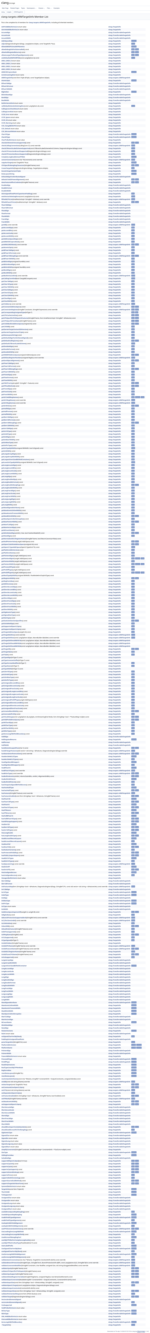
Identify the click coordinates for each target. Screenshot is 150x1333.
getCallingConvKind (8, 278)
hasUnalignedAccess (8, 875)
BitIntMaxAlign (6, 95)
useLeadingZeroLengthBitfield (12, 1234)
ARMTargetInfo (18, 12)
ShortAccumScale (7, 1110)
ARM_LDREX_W (6, 69)
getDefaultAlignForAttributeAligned (14, 338)
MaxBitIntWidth (7, 1011)
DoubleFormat (6, 188)
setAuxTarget (6, 1084)
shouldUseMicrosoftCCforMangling (14, 1130)
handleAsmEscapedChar (10, 748)
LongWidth (5, 1000)
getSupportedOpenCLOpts (11, 626)
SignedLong (5, 1141)
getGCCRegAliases (8, 400)
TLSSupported (6, 1195)
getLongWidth (6, 505)
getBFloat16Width (7, 259)
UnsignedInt (6, 1200)
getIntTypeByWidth (8, 448)
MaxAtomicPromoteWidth (10, 1008)
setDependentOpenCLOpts (11, 1093)
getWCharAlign (6, 722)
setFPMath (5, 1099)
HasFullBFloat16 (7, 816)
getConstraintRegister (9, 310)
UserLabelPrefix (7, 1246)
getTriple (4, 655)
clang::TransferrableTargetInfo (119, 32)
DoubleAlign (5, 185)
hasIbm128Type (7, 827)
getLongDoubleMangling (10, 485)
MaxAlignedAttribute (9, 1002)
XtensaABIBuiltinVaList (9, 1319)
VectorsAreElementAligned (11, 1299)
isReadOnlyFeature (8, 929)
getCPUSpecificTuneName (10, 321)
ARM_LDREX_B (6, 61)
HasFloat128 (5, 799)
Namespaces (31, 8)
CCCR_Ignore (6, 117)
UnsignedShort (6, 1209)
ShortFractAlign (7, 1118)
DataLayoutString (7, 174)
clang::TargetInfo (114, 27)
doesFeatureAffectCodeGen (11, 182)
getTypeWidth (6, 669)
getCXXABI (5, 327)
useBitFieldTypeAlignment (11, 1220)
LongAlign (5, 977)
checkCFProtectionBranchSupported (14, 151)
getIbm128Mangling (8, 423)
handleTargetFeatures (9, 751)
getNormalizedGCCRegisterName (13, 539)
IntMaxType (5, 901)
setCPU (4, 1090)
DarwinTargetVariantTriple (11, 171)
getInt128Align (6, 428)
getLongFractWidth (8, 496)
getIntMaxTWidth (7, 440)
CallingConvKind (7, 112)
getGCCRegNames (8, 403)
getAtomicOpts (6, 247)
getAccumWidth (7, 236)
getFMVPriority (6, 383)
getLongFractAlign (8, 491)
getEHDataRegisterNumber (11, 358)
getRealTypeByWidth (9, 575)
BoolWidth (5, 100)
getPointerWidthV (8, 564)
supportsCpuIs (6, 1167)
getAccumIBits (6, 230)
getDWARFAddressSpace (10, 355)
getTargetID (5, 649)
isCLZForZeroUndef (8, 920)
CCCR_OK (4, 120)
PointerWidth (6, 1053)
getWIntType (6, 731)
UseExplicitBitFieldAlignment (12, 1223)
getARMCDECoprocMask (10, 242)
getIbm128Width (7, 426)
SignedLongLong (7, 1144)
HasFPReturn (6, 810)
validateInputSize (7, 1282)
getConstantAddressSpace (11, 307)
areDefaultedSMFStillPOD (10, 58)
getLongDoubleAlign (8, 479)
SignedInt (5, 1138)
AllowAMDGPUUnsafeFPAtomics (13, 47)
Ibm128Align (6, 881)
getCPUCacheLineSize (9, 315)
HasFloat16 (5, 804)
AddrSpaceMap (6, 41)
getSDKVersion (6, 584)
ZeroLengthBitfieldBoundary (11, 1322)
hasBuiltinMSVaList (8, 782)
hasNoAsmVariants (8, 850)
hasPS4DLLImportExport (10, 855)
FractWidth (5, 222)
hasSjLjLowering (7, 864)
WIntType (4, 1314)
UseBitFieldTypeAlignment (11, 1217)
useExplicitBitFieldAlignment (11, 1226)
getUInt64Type (6, 674)
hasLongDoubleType (8, 836)
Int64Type (5, 895)
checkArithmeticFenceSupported (13, 143)
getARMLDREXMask (8, 245)
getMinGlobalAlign (8, 533)
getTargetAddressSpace (10, 632)
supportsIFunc (6, 1175)
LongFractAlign (6, 988)
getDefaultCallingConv (9, 341)
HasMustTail (5, 844)
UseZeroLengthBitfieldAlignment (13, 1254)
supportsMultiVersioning (10, 1178)
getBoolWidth (6, 273)
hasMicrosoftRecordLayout (11, 841)
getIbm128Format (8, 420)
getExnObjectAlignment (10, 360)
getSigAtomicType (8, 612)
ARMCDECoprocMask (9, 72)
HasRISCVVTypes (7, 858)
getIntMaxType (7, 442)
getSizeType (5, 618)
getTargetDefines (7, 638)
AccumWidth (6, 38)
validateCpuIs (6, 1268)
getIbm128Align (7, 417)
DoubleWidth (6, 191)
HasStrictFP (5, 867)
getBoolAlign (6, 270)
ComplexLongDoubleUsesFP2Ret (13, 157)
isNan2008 (5, 926)
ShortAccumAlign (7, 1107)
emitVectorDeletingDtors (10, 196)
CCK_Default (5, 129)
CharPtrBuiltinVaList (8, 140)
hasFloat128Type (7, 802)
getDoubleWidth (7, 352)
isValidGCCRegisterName (10, 952)
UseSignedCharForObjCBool (11, 1249)
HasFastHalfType (7, 788)
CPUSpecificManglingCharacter (12, 165)
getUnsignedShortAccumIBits (12, 703)
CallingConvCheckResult (10, 109)
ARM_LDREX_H (6, 66)
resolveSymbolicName (9, 1079)
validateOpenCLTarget (9, 1285)
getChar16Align (7, 281)
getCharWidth (6, 301)
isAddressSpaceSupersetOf (11, 912)
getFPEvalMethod (7, 386)
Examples (57, 8)
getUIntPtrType (7, 680)
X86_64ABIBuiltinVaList (9, 1316)
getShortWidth (6, 609)
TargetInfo (5, 1189)
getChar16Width (7, 287)
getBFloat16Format (8, 253)
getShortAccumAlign (8, 587)
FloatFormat (5, 213)
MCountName (6, 1022)
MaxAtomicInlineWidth (9, 1005)
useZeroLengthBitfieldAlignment (13, 1257)
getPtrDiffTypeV (7, 573)
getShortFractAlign (8, 601)
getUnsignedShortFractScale (11, 708)
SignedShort (5, 1147)
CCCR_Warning (6, 123)
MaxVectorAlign (7, 1019)
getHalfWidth (6, 414)
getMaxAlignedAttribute (10, 508)
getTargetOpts (6, 652)
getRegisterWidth (7, 578)
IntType (4, 906)
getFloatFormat (7, 377)
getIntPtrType (6, 445)
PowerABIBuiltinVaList (9, 1056)
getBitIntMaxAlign (8, 264)
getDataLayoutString (9, 335)
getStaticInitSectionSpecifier (11, 621)
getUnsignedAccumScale (10, 686)
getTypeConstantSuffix (9, 660)
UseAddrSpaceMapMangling (11, 1215)
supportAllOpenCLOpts (9, 1161)
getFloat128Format (8, 366)
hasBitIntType (6, 773)
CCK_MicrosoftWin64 (8, 131)
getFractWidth (6, 394)
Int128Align (5, 889)
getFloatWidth (6, 380)
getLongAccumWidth (9, 474)
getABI (3, 225)
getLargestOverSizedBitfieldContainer (15, 459)
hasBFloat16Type (7, 771)
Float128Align (6, 205)
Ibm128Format (6, 884)
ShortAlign (5, 1116)
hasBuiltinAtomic (7, 776)
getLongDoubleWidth (9, 488)
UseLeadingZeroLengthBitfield (12, 1232)
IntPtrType (5, 903)
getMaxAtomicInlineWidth (11, 510)
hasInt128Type (6, 830)
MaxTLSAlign (6, 1017)
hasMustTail (5, 847)
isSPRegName (6, 935)
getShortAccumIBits (8, 590)
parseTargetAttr (7, 1042)
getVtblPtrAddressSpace (10, 720)
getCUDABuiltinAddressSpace (12, 324)
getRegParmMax (7, 581)
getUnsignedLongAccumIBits (12, 691)
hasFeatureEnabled (8, 796)
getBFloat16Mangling (9, 256)
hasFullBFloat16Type (8, 819)
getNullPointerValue (8, 541)
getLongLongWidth (8, 502)
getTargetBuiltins (7, 635)
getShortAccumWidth (9, 595)
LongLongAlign (6, 994)
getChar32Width (7, 295)
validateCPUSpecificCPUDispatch (13, 1271)
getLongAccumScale (8, 471)
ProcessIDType (6, 1059)
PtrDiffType (5, 1062)
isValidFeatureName (8, 949)
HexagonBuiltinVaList (9, 878)
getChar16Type (6, 284)
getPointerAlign (7, 556)
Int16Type (5, 892)
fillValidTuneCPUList (8, 202)
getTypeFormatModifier (10, 663)
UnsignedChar (6, 1198)
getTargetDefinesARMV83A (11, 646)
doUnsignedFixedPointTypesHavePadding (16, 194)
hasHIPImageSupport (9, 821)
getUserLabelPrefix (8, 714)
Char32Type (5, 137)
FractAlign (5, 219)
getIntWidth (5, 451)
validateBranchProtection (10, 1263)
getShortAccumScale (8, 592)
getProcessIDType (7, 567)
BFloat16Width (6, 89)
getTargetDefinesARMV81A (11, 640)
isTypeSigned (6, 940)
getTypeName (6, 666)
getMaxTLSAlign (7, 525)
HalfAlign (4, 737)
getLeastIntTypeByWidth (10, 462)
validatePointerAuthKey (10, 1294)
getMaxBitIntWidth (8, 516)
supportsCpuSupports (9, 1169)
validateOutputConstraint (10, 1288)
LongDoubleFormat (8, 983)
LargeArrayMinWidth (9, 963)
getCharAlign (6, 298)
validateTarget (6, 1297)
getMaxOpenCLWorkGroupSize (12, 519)
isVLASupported (7, 957)
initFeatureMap (7, 887)
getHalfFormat (6, 411)
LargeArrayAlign (7, 960)
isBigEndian (5, 915)
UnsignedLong (6, 1203)
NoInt (3, 1034)
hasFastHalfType (7, 790)
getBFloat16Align (7, 250)
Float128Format (7, 208)
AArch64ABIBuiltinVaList (10, 30)
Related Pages (14, 8)
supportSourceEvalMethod (11, 1181)
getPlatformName (8, 553)
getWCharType (6, 725)
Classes (41, 8)
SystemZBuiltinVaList (9, 1186)
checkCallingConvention (10, 146)
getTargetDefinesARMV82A (11, 643)
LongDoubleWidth (8, 985)
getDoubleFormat (7, 349)
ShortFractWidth (7, 1121)
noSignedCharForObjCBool (11, 1036)
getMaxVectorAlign (8, 527)
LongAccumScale (7, 971)
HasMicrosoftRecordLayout (11, 838)
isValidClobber (6, 943)
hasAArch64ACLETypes (9, 759)
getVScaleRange (7, 717)
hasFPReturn (6, 813)
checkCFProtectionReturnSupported (14, 154)
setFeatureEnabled (8, 1096)
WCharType (5, 1311)
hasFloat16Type (7, 807)
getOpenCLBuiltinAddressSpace (12, 544)
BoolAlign (4, 97)
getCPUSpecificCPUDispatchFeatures (14, 318)
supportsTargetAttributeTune (12, 1183)
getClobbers (5, 304)
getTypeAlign (6, 657)
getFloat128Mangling (9, 369)
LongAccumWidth (7, 974)
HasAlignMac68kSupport (10, 762)
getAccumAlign (6, 228)
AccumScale (5, 35)
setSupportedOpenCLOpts (10, 1104)
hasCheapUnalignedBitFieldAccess (13, 785)
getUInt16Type (6, 672)
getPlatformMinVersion (10, 550)
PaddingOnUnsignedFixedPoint (12, 1039)
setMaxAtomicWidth (8, 1101)
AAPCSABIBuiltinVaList (9, 27)
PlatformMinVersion (8, 1045)
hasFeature (5, 793)
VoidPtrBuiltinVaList (8, 1308)
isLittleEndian (6, 923)
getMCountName (7, 530)
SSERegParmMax (7, 1155)
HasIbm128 (5, 824)
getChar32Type (6, 293)
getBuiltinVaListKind (8, 276)
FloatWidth (5, 216)
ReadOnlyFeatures (8, 1065)
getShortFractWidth (8, 607)
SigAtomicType (6, 1133)
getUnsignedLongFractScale (11, 697)
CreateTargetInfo (7, 168)
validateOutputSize (8, 1291)
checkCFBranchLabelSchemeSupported (15, 148)
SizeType (4, 1152)
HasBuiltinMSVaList (8, 779)
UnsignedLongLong (8, 1206)
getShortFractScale (8, 604)
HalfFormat (5, 742)
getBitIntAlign (6, 261)
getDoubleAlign (7, 346)
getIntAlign (5, 437)
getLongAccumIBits (8, 468)
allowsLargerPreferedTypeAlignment (14, 55)
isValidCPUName (7, 946)
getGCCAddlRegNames (9, 397)
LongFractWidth (7, 991)
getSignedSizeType (8, 615)
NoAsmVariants (7, 1031)
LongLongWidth (7, 997)
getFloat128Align (7, 363)
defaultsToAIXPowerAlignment (12, 179)
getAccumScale (6, 233)
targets (9, 12)
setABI (3, 1082)
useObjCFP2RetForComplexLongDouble (15, 1240)
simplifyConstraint (8, 1150)
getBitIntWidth (6, 267)
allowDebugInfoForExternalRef (12, 49)
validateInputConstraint (10, 1280)
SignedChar (5, 1135)
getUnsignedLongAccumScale (12, 694)
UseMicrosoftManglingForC (11, 1237)
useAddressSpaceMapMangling (12, 1212)
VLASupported (6, 1305)
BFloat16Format (7, 86)
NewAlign (4, 1028)
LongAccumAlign (7, 969)
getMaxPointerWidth (9, 522)
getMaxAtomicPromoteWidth (12, 513)
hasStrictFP (5, 870)
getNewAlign (6, 536)
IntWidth (4, 909)
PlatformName (6, 1048)
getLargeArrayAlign (8, 454)
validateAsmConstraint (9, 1260)
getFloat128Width (7, 372)
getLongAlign (6, 476)
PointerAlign (6, 1051)
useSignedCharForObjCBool (11, 1251)
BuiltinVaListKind (7, 103)
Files (49, 8)
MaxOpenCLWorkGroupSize (11, 1014)
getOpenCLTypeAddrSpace (11, 547)
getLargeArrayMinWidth (10, 457)
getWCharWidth (7, 728)
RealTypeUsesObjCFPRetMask (12, 1068)
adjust (3, 44)
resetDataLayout (7, 1073)
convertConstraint (8, 160)
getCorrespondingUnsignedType (13, 312)
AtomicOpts (5, 80)
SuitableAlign (6, 1158)
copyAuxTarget (6, 163)
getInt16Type (6, 431)
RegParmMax (6, 1070)
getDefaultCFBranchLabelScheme (13, 344)
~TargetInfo (5, 1325)
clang (3, 12)
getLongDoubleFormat (9, 482)
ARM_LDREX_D (6, 64)
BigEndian (5, 92)
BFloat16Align (6, 83)
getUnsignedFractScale (9, 689)
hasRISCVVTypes (7, 861)
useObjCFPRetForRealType (11, 1243)
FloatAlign (5, 211)
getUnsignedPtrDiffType (10, 700)
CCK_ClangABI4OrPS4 (9, 126)
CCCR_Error (5, 114)
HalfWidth (5, 745)
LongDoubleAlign (7, 980)
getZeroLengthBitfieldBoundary (13, 734)
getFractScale (6, 392)
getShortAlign (6, 598)
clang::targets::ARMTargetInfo (40, 22)
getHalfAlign (6, 409)
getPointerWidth (7, 561)
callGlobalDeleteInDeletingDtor (12, 106)
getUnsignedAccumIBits (10, 683)
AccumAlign (5, 32)
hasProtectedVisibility (9, 853)
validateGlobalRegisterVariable (12, 1277)
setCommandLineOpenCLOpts (12, 1087)
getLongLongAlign (8, 499)
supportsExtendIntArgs (9, 1172)
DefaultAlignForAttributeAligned (13, 177)
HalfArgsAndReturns (8, 739)
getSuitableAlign (7, 623)
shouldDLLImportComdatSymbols (13, 1127)
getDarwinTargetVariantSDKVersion (14, 329)
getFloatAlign (6, 375)
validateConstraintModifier (11, 1265)
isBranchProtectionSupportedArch (13, 918)
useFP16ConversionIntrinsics (11, 1229)
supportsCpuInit (7, 1164)
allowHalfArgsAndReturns (10, 52)
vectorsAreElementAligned (11, 1302)
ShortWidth (5, 1124)
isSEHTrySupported (8, 932)
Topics (23, 8)
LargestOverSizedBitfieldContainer (14, 966)
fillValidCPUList (6, 199)
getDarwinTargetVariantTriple (12, 332)
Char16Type (5, 134)
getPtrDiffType (6, 570)
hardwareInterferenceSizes (11, 754)
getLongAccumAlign (8, 465)
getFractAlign (6, 389)
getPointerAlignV (7, 558)
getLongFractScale (8, 493)
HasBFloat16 (6, 768)
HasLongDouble (7, 833)
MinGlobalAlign (7, 1025)
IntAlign (4, 898)
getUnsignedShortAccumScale (12, 706)
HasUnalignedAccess (8, 872)
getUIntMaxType (7, 677)
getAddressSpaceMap (9, 239)
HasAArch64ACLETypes (9, 756)
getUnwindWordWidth (9, 711)
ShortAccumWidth (8, 1113)
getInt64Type (6, 434)
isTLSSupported (7, 937)
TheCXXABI (5, 1192)
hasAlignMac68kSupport (10, 765)
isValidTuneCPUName (9, 954)
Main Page (5, 8)
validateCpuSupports (9, 1274)
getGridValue (6, 406)
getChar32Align (7, 290)
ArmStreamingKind (8, 75)
